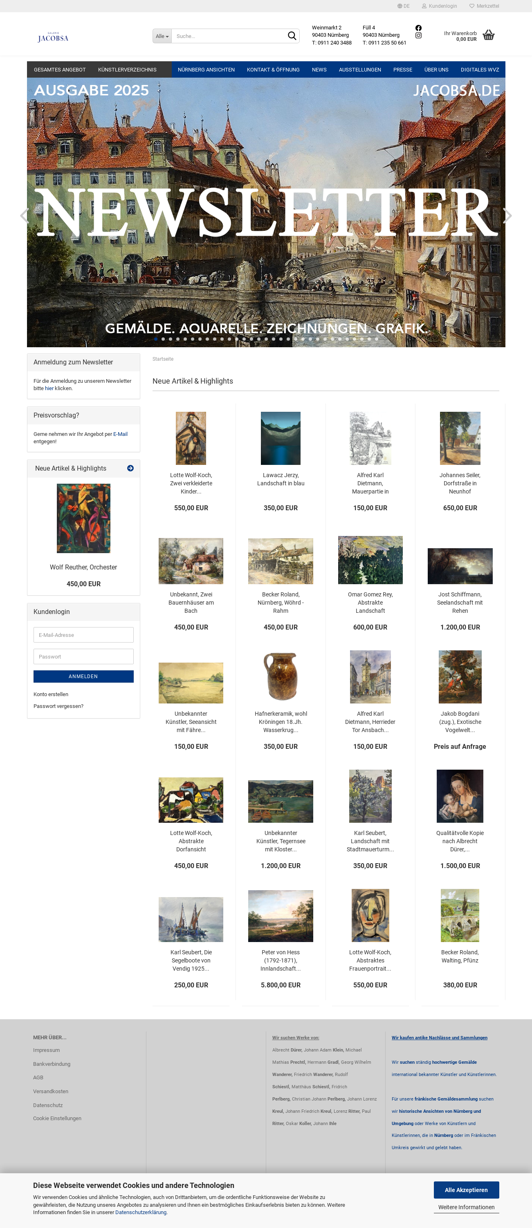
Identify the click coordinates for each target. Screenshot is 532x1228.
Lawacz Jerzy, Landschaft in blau (281, 479)
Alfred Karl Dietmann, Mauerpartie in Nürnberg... (370, 484)
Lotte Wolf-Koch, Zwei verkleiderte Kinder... (191, 483)
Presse (402, 70)
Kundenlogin (439, 6)
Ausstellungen (360, 70)
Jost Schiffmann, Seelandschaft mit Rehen (460, 602)
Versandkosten (50, 1091)
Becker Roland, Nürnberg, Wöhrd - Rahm (281, 602)
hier (49, 388)
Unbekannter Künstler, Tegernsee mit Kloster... (280, 841)
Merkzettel (484, 6)
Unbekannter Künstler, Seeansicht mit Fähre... (191, 721)
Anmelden (83, 676)
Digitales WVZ (480, 70)
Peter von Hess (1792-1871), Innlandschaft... (280, 960)
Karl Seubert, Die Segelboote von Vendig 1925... (191, 960)
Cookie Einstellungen (57, 1118)
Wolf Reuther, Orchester (83, 567)
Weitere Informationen (466, 1207)
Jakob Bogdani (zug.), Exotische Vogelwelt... (460, 721)
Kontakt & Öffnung (273, 70)
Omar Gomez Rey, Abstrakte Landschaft (370, 602)
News (319, 70)
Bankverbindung (51, 1064)
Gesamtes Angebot (60, 70)
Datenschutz (48, 1105)
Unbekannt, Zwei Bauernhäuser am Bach (191, 602)
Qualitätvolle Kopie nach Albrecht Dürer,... (460, 841)
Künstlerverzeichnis (127, 70)
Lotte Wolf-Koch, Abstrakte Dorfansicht (191, 841)
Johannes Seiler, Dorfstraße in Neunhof (460, 483)
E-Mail (120, 434)
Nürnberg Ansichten (206, 70)
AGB (38, 1077)
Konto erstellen (51, 694)
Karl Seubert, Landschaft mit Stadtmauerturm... (370, 841)
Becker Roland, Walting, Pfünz (460, 956)
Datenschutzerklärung (140, 1212)
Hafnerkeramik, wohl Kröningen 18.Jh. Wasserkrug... (281, 721)
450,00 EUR (84, 584)
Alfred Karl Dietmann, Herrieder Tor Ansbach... (370, 721)
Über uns (436, 70)
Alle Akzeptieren (466, 1190)
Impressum (46, 1050)
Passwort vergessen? (58, 706)
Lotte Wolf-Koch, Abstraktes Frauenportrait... (370, 960)
